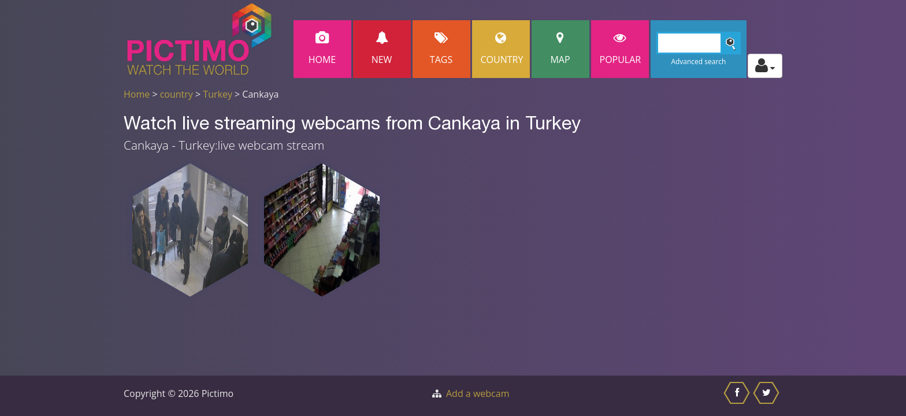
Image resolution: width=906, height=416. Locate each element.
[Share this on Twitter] (767, 395)
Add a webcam (477, 393)
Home (322, 49)
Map (560, 49)
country (176, 94)
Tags (441, 49)
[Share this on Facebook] (738, 395)
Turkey (217, 94)
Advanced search (698, 61)
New (382, 49)
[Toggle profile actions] (765, 66)
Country (502, 49)
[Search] (698, 43)
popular (620, 49)
